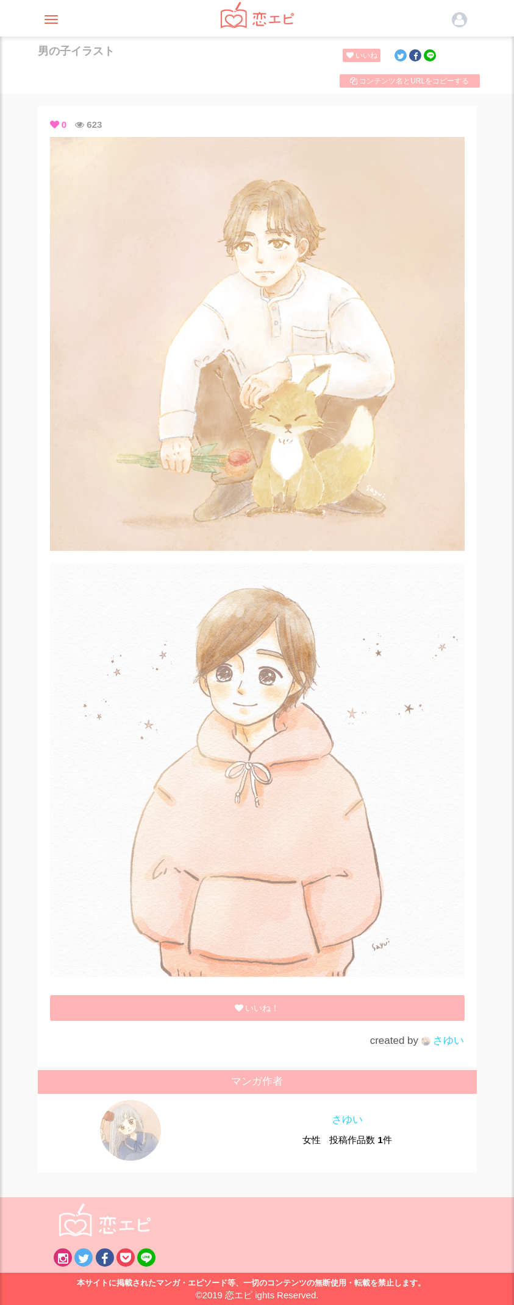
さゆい (443, 1040)
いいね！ (363, 55)
